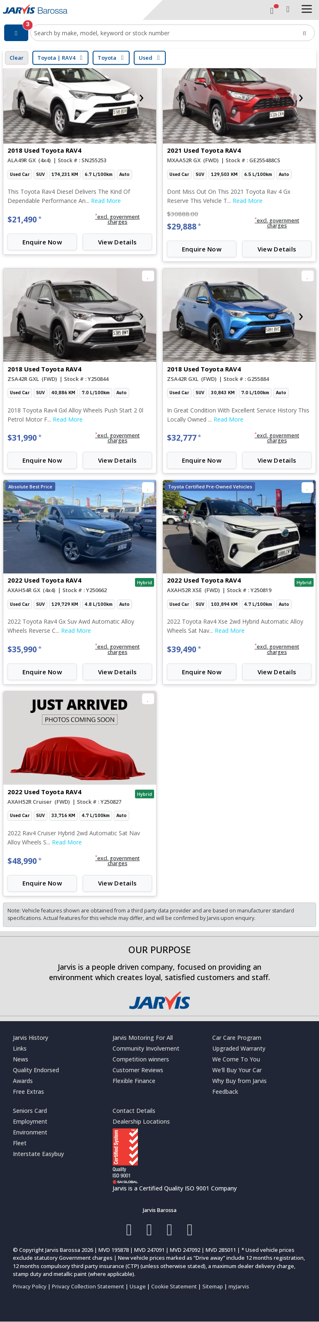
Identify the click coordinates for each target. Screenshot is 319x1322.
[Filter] (16, 32)
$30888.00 (182, 213)
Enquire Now (42, 242)
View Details (117, 242)
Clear (17, 57)
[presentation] (18, 96)
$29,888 (184, 226)
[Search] (304, 32)
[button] (117, 219)
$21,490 (24, 219)
